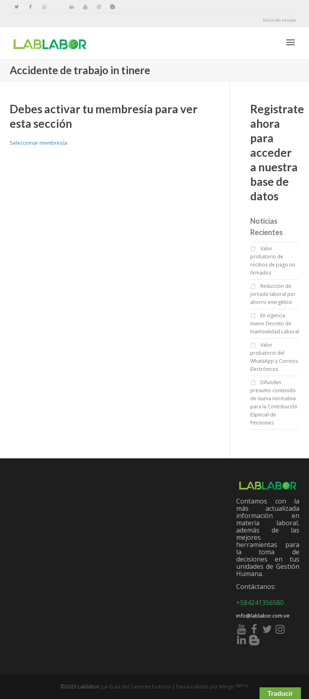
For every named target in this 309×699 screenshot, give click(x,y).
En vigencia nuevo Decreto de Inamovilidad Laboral (274, 323)
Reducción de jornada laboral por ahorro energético (273, 294)
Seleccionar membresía (38, 142)
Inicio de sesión (279, 20)
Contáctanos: (256, 586)
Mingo (234, 686)
